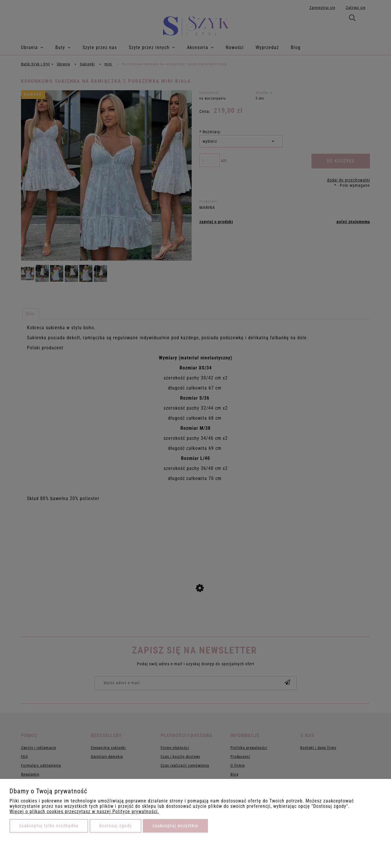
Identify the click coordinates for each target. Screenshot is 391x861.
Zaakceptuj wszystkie (175, 825)
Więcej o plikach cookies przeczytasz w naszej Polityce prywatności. (84, 811)
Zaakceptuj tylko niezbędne (49, 825)
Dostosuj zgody (115, 825)
